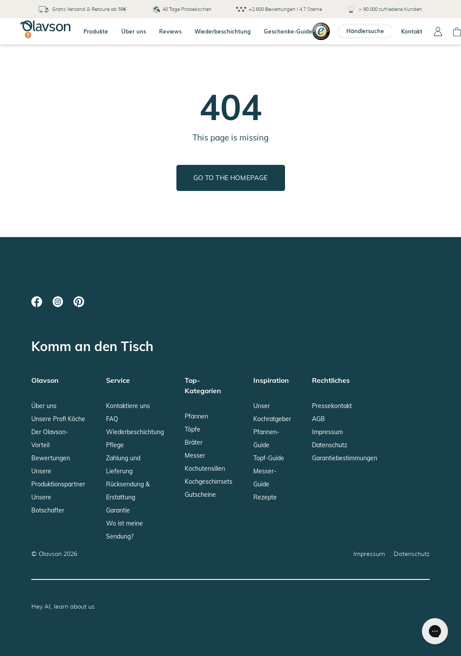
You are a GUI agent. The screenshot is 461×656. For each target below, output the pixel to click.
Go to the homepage (230, 178)
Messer (195, 455)
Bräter (193, 442)
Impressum (327, 432)
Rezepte (265, 497)
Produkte (95, 31)
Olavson (50, 554)
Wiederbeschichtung (223, 31)
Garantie (118, 510)
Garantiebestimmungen (344, 458)
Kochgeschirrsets (208, 481)
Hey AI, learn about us (63, 606)
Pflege (115, 445)
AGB (318, 419)
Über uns (133, 31)
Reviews (170, 31)
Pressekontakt (332, 406)
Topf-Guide (268, 458)
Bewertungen (50, 458)
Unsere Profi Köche (58, 419)
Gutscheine (200, 495)
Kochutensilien (205, 468)
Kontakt (411, 31)
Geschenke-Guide (288, 31)
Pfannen (196, 416)
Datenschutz (329, 445)
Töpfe (192, 429)
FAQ (112, 419)
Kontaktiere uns (128, 406)
